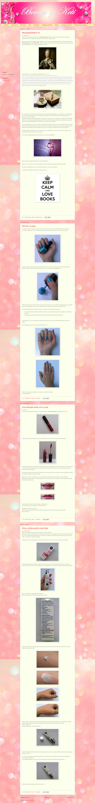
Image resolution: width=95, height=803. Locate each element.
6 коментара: (38, 519)
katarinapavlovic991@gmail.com (8, 74)
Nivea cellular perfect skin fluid (35, 528)
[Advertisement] (9, 49)
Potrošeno (36, 25)
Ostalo (57, 25)
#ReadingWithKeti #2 (31, 33)
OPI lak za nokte (29, 226)
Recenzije (23, 25)
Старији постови (70, 797)
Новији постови (24, 797)
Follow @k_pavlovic (6, 80)
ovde (52, 392)
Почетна (47, 797)
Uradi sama (14, 25)
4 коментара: (38, 398)
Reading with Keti (47, 25)
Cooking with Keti (66, 25)
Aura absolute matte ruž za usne (35, 407)
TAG (29, 25)
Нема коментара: (38, 217)
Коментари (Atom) (30, 800)
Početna (6, 25)
